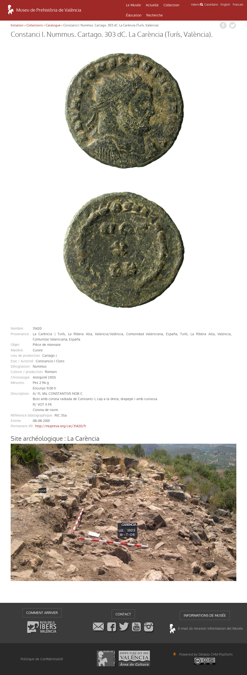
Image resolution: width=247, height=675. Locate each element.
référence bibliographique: (32, 415)
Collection (171, 5)
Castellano (211, 5)
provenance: (20, 334)
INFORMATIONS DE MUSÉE (205, 615)
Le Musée (133, 5)
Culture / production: (27, 371)
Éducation (133, 15)
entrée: (16, 420)
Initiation (17, 25)
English (225, 5)
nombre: (17, 328)
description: (20, 393)
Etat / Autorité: (22, 361)
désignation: (20, 366)
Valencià (196, 5)
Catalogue (53, 25)
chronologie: (20, 377)
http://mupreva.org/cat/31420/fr (60, 426)
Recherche (154, 15)
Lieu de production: (26, 355)
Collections (34, 25)
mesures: (18, 382)
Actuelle (152, 5)
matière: (17, 350)
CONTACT (123, 614)
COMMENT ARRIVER (42, 612)
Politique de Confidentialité (42, 659)
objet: (15, 344)
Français (238, 5)
